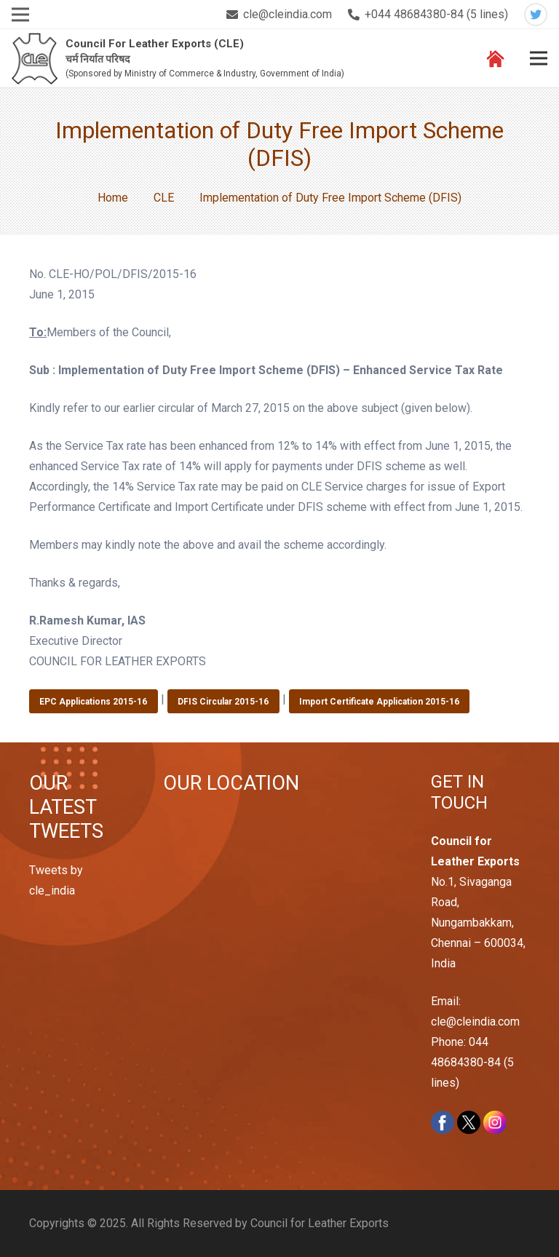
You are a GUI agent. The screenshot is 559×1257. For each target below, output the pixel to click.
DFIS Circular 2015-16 (223, 702)
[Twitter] (535, 14)
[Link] (35, 58)
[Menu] (538, 58)
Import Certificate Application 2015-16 (379, 702)
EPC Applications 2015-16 (93, 702)
